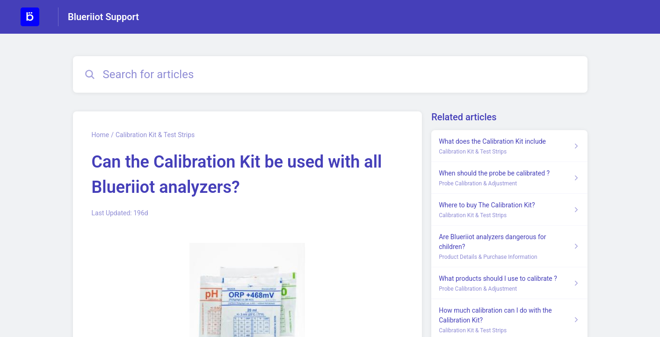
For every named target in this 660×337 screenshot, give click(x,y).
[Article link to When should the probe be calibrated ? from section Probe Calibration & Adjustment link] (509, 178)
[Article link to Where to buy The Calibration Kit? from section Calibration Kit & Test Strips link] (509, 210)
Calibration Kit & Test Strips (155, 135)
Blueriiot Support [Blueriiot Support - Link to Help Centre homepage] (103, 16)
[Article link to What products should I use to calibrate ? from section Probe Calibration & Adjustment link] (509, 283)
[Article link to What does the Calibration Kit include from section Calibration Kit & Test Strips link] (509, 146)
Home (100, 135)
